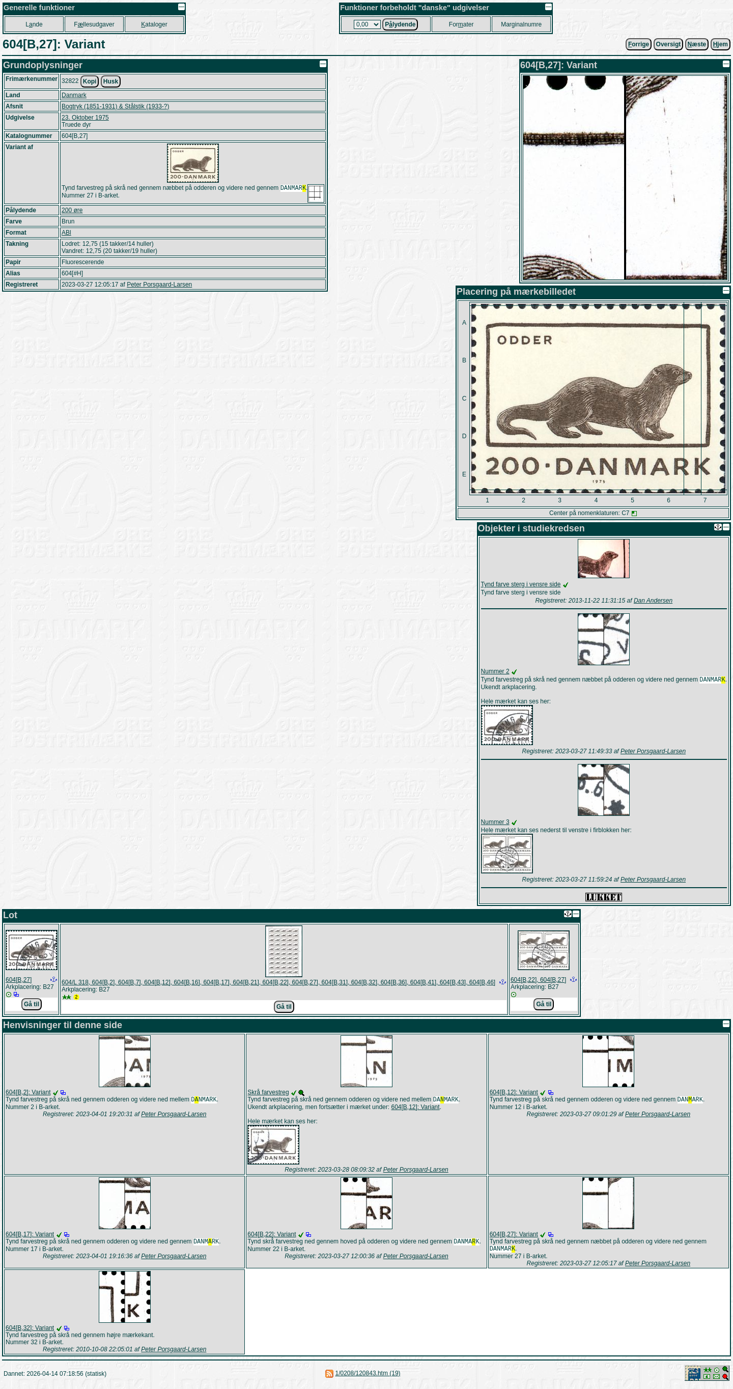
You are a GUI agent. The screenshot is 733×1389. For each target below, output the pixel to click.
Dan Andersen (653, 600)
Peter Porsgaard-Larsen (159, 284)
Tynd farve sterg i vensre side (521, 584)
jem (720, 44)
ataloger (154, 24)
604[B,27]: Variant (514, 1236)
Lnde (33, 24)
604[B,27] (19, 980)
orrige (638, 44)
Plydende (400, 24)
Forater (461, 24)
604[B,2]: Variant (28, 1093)
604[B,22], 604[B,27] (538, 980)
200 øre (72, 210)
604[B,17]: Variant (30, 1236)
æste (697, 44)
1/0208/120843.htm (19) (367, 1376)
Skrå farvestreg (268, 1093)
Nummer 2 (495, 671)
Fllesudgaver (94, 24)
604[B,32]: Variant (30, 1331)
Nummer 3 (495, 823)
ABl (66, 232)
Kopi (90, 81)
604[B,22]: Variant (271, 1236)
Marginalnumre (521, 24)
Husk (110, 81)
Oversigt (668, 44)
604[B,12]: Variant (415, 1109)
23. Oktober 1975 (85, 117)
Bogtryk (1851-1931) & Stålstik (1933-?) (115, 106)
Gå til (31, 1005)
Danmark (74, 95)
